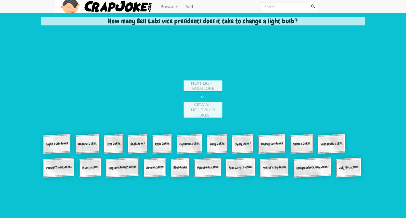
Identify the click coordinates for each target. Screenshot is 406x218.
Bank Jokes (137, 143)
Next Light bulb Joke (203, 85)
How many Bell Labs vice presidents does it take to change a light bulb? (203, 21)
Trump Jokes (90, 167)
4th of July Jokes (274, 167)
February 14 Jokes (240, 167)
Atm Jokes (113, 143)
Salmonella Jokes (331, 143)
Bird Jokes (180, 167)
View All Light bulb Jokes (203, 109)
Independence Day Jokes (312, 167)
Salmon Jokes (301, 143)
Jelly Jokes (217, 143)
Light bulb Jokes (57, 143)
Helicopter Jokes (272, 143)
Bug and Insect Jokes (122, 167)
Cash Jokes (162, 143)
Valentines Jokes (207, 167)
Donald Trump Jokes (59, 167)
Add (189, 6)
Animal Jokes (154, 167)
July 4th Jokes (348, 167)
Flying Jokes (243, 143)
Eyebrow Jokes (189, 143)
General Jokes (87, 143)
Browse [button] (169, 6)
